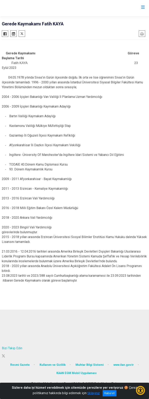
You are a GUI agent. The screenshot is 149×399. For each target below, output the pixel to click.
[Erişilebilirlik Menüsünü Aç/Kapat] (140, 390)
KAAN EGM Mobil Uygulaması (76, 373)
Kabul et (109, 393)
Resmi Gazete (20, 365)
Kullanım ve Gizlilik (53, 365)
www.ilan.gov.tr (123, 365)
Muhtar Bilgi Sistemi (90, 365)
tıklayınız (93, 393)
